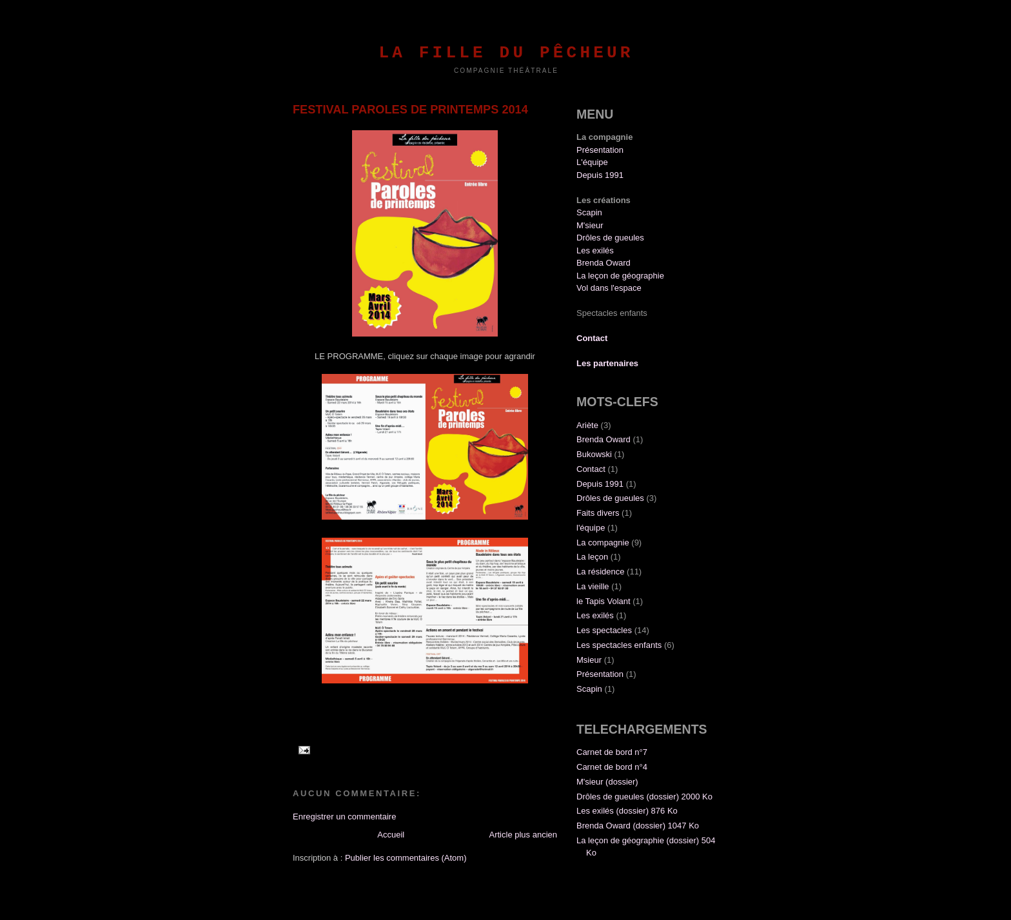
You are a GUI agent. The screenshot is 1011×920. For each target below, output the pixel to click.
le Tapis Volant (603, 601)
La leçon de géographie (620, 275)
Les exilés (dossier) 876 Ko (627, 811)
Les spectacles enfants (619, 645)
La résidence (600, 571)
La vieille (592, 586)
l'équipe (590, 528)
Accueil (390, 834)
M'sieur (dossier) (607, 782)
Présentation (599, 150)
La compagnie (602, 542)
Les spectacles (604, 630)
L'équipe (592, 162)
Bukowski (594, 454)
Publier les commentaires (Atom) (406, 858)
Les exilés (595, 250)
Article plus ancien (523, 834)
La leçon (592, 557)
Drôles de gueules (610, 237)
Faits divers (597, 513)
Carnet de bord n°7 (611, 752)
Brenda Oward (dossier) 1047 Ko (637, 825)
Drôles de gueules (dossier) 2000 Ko (644, 796)
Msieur (589, 660)
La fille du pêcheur (505, 53)
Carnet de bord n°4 (611, 767)
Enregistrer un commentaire (344, 816)
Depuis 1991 (599, 175)
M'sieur (590, 225)
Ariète (587, 425)
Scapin (589, 212)
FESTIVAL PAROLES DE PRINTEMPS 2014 (410, 109)
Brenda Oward (603, 263)
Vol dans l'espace (609, 288)
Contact (590, 469)
